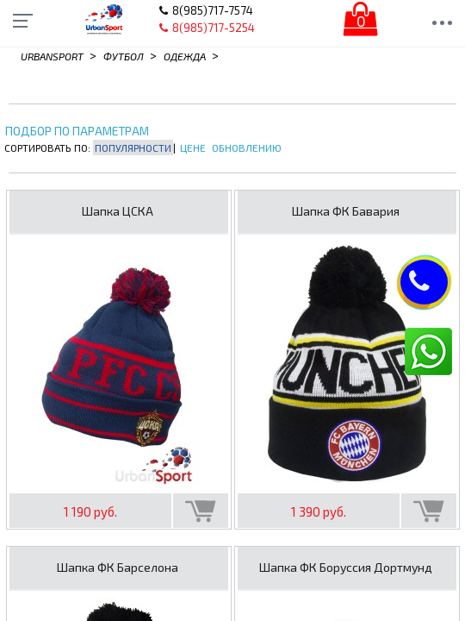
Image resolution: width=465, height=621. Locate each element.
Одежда (185, 56)
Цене (193, 147)
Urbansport (52, 56)
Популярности (133, 147)
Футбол (123, 56)
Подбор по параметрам (77, 131)
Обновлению (247, 147)
